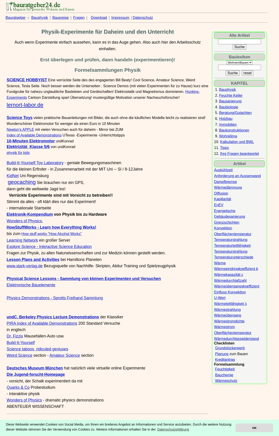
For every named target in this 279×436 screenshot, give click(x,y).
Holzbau (226, 119)
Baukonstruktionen (234, 130)
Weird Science (19, 355)
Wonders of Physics (24, 221)
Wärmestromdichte (229, 321)
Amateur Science (65, 355)
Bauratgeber (16, 18)
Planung (222, 354)
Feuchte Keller (231, 95)
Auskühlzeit (223, 170)
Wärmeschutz (226, 381)
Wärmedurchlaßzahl (230, 280)
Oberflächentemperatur (233, 234)
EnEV (218, 205)
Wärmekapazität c (228, 275)
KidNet (13, 175)
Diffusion (221, 193)
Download (99, 18)
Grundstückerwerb (230, 348)
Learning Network (22, 240)
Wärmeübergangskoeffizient (236, 286)
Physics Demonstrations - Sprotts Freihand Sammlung (55, 298)
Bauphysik (39, 18)
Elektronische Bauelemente (31, 285)
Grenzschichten (226, 222)
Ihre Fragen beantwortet (239, 154)
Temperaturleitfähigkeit (232, 246)
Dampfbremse (225, 182)
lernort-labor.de (25, 105)
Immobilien (228, 124)
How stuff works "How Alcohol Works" (51, 234)
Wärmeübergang (227, 315)
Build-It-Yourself (21, 342)
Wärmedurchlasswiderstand (236, 339)
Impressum (120, 18)
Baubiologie (228, 107)
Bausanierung (230, 101)
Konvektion (223, 228)
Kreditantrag (225, 360)
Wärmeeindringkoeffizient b (236, 269)
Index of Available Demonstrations (34, 135)
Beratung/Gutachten (235, 113)
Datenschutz (143, 18)
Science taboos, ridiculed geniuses (37, 349)
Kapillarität (222, 199)
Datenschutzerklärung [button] (173, 429)
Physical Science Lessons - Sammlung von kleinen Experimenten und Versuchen (84, 278)
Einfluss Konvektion (230, 292)
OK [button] (254, 428)
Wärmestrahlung (227, 310)
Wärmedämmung (228, 187)
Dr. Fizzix (15, 336)
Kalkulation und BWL (237, 142)
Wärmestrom (224, 327)
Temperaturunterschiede (233, 257)
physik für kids (18, 153)
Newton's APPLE (20, 129)
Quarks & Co (18, 387)
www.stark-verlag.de (24, 266)
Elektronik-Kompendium (30, 214)
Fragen (79, 18)
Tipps (224, 148)
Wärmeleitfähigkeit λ (230, 304)
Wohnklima (228, 136)
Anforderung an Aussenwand (237, 176)
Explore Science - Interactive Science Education (49, 246)
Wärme (220, 263)
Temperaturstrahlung (230, 240)
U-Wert (219, 298)
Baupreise (60, 18)
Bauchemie (224, 375)
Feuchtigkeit (225, 369)
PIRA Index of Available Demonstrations (42, 323)
